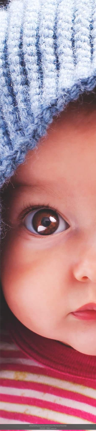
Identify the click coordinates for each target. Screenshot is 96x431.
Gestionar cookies (54, 428)
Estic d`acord (43, 428)
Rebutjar (48, 428)
